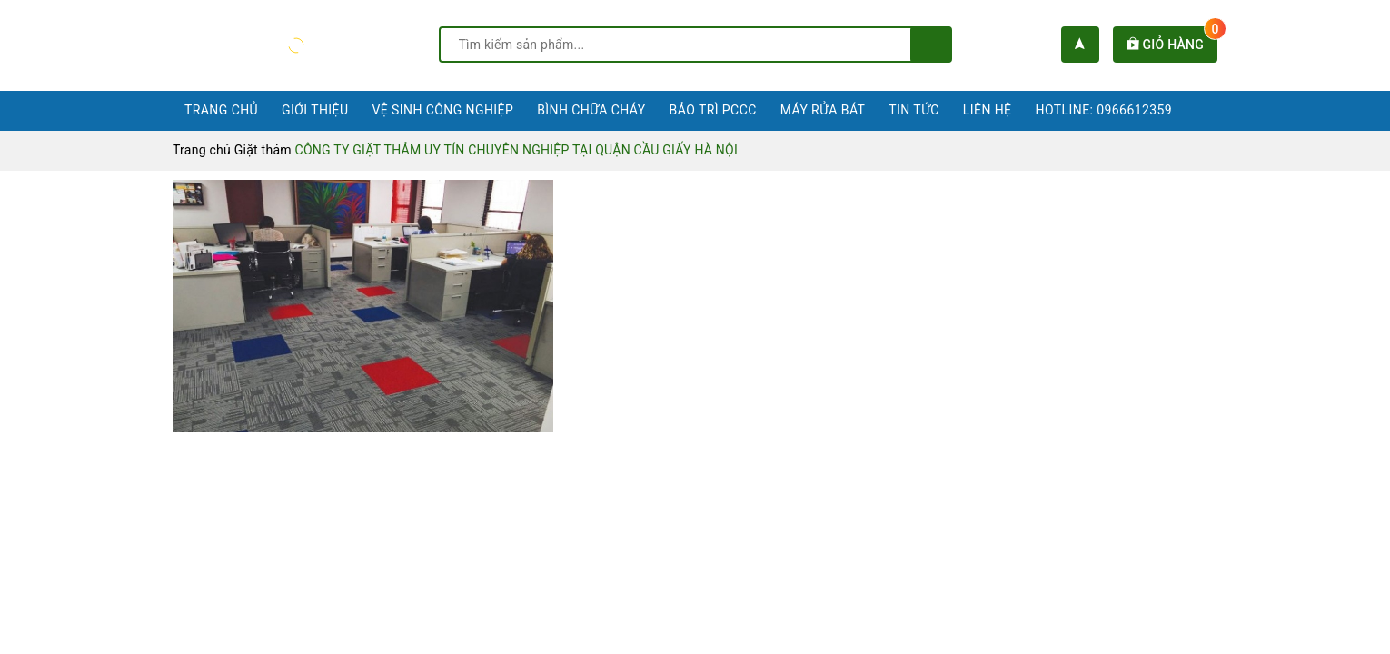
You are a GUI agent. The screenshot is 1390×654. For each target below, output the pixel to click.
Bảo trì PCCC (713, 110)
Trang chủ (221, 110)
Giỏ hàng (1172, 44)
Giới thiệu (315, 110)
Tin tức (914, 110)
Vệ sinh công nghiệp (442, 110)
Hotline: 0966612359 (1104, 110)
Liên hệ (987, 110)
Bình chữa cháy (591, 110)
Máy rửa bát (823, 110)
